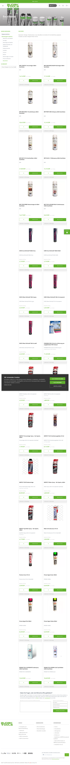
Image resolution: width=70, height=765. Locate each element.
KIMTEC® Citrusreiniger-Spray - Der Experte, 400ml (29, 436)
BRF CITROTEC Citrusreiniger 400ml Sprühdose (27, 66)
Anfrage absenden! (60, 710)
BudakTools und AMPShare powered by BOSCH (61, 737)
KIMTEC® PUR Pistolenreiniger (26, 482)
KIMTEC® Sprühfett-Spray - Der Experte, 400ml (29, 529)
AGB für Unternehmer (23, 738)
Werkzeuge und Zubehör (8, 42)
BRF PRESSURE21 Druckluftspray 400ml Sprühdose (28, 112)
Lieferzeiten (56, 733)
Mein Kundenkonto (40, 726)
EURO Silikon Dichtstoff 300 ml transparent (54, 297)
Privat (51, 5)
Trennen (4, 52)
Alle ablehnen (57, 382)
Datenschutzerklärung (55, 759)
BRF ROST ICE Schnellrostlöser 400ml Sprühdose (28, 158)
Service (55, 726)
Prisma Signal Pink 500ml (25, 621)
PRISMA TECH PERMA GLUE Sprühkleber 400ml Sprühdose (53, 668)
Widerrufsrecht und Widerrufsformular (23, 733)
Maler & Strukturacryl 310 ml (51, 528)
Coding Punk (34, 762)
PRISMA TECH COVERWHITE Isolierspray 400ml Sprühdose (29, 668)
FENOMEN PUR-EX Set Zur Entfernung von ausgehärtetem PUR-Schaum (54, 344)
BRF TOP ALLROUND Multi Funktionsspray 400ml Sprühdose (54, 205)
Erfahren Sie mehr (7, 384)
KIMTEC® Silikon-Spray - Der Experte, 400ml (54, 482)
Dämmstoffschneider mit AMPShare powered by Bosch (59, 741)
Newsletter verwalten (41, 731)
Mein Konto (35, 1)
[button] (52, 5)
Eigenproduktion (6, 34)
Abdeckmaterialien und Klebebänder (7, 45)
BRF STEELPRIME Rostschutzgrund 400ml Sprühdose (29, 205)
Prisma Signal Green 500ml (50, 575)
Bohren (4, 54)
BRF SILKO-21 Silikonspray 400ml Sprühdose (54, 158)
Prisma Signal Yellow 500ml (50, 621)
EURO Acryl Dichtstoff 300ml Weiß (52, 251)
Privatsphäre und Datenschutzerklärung (23, 727)
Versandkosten (57, 728)
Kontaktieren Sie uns (58, 744)
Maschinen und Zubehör (8, 38)
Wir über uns (57, 735)
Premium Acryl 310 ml (24, 575)
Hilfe (37, 698)
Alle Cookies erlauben (57, 378)
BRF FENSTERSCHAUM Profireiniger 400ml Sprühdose (54, 66)
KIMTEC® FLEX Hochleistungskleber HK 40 (54, 436)
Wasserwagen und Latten (8, 56)
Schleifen (5, 50)
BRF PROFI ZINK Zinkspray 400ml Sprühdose (54, 112)
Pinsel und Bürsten (7, 58)
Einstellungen (58, 386)
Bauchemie (5, 60)
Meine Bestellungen (40, 728)
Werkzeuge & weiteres (7, 36)
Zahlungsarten (57, 731)
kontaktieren (47, 698)
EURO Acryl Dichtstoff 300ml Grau (27, 251)
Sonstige (5, 40)
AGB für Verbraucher (23, 736)
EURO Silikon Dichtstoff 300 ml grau (27, 297)
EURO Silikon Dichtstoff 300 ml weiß (28, 343)
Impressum (21, 730)
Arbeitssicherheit (6, 48)
